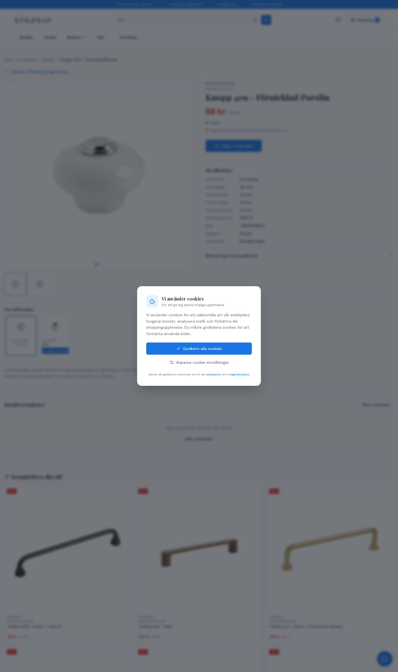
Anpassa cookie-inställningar (199, 362)
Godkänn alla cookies (199, 348)
